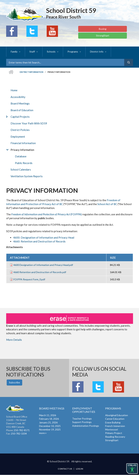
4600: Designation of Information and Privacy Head (43, 237)
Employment (18, 136)
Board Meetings (20, 103)
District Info (96, 51)
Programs (72, 51)
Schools (51, 51)
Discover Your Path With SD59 (29, 123)
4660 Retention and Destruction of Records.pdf (39, 272)
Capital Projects (20, 116)
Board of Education (22, 110)
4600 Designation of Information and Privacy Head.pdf (43, 264)
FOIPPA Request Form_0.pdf (29, 279)
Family (14, 51)
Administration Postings (85, 425)
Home (14, 90)
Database (20, 156)
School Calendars (21, 169)
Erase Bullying (113, 422)
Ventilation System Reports (27, 176)
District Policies (20, 129)
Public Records (23, 163)
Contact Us (65, 469)
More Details (14, 339)
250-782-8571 (22, 430)
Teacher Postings (82, 418)
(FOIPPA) (46, 214)
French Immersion (115, 425)
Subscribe (14, 382)
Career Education (114, 418)
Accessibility (18, 96)
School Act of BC (107, 204)
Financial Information (23, 143)
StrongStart (102, 35)
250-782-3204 (19, 433)
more (42, 432)
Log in (79, 469)
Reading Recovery (115, 436)
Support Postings (82, 422)
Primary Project (113, 432)
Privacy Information (22, 149)
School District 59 (71, 10)
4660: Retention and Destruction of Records (39, 241)
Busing (102, 28)
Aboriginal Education (116, 415)
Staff (32, 51)
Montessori (111, 429)
